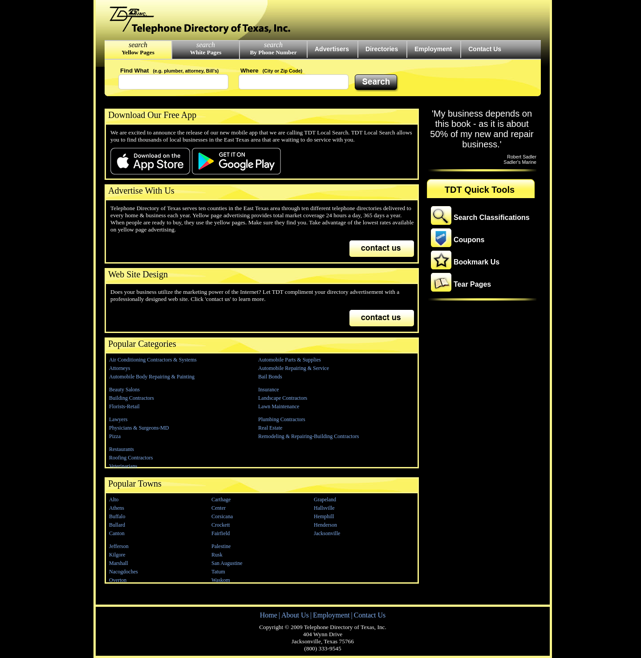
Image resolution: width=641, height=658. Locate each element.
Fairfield (220, 533)
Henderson (325, 525)
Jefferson (119, 546)
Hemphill (324, 516)
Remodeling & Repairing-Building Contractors (308, 436)
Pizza (115, 436)
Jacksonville (327, 533)
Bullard (117, 525)
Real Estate (270, 428)
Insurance (268, 389)
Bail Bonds (270, 377)
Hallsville (324, 508)
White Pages (206, 52)
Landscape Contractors (282, 398)
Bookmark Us (476, 262)
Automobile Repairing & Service (293, 368)
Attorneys (119, 368)
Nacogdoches (123, 572)
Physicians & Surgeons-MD (139, 428)
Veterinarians (123, 466)
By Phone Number (273, 52)
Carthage (221, 499)
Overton (117, 580)
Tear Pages (472, 284)
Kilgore (117, 555)
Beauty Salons (124, 389)
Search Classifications (492, 217)
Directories (381, 49)
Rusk (217, 555)
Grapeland (325, 499)
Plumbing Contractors (281, 419)
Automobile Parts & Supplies (289, 360)
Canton (117, 533)
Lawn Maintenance (278, 406)
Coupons (469, 240)
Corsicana (222, 516)
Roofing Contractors (131, 458)
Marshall (118, 563)
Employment (433, 49)
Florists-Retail (124, 406)
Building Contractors (131, 398)
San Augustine (227, 563)
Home (268, 615)
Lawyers (118, 419)
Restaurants (121, 449)
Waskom (220, 580)
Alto (113, 499)
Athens (116, 508)
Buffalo (117, 516)
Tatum (218, 572)
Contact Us (484, 49)
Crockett (220, 525)
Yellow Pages (138, 52)
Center (218, 508)
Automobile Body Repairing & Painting (152, 377)
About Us (295, 615)
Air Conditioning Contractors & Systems (153, 360)
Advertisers (332, 49)
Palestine (221, 546)
